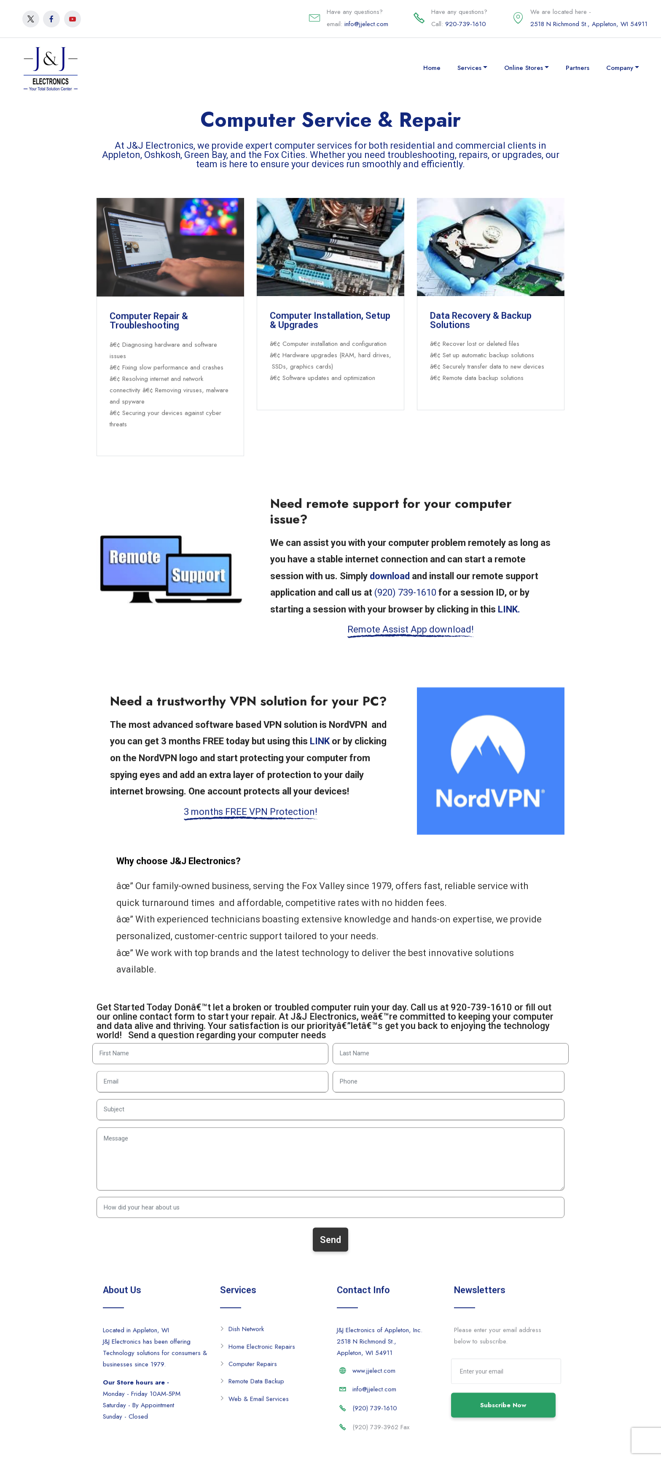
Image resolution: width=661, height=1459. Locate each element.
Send (330, 1253)
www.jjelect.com (373, 1374)
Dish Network (246, 1332)
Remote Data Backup (256, 1385)
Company (619, 67)
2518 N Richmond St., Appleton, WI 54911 (589, 24)
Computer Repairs (252, 1367)
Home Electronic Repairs (261, 1350)
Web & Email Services (258, 1402)
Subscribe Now (503, 1419)
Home (432, 67)
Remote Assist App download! (410, 636)
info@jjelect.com (366, 24)
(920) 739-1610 (374, 1411)
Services (469, 67)
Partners (577, 67)
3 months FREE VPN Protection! (250, 818)
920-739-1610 (465, 24)
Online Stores (523, 67)
